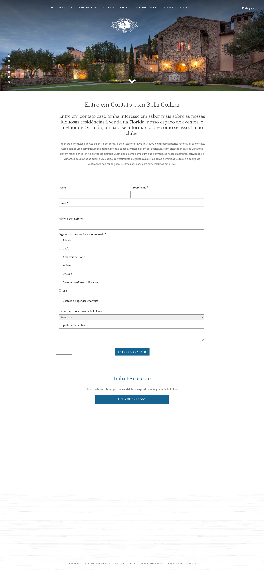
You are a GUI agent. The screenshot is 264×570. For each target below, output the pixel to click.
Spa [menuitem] (120, 7)
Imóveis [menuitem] (65, 7)
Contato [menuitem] (161, 7)
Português (248, 8)
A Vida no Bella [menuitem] (87, 7)
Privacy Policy (133, 547)
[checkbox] (131, 266)
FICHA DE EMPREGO (132, 399)
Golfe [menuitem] (108, 7)
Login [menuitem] (175, 7)
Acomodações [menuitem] (139, 7)
